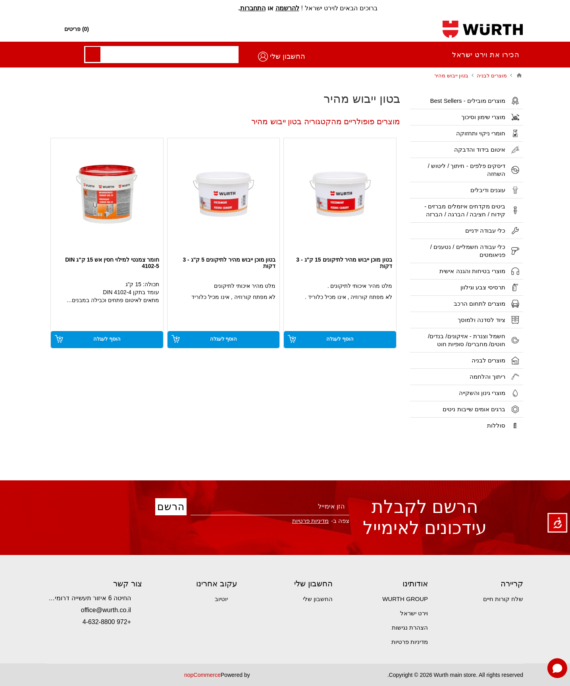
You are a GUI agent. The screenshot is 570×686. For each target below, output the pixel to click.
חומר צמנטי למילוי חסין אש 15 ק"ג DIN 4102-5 (112, 262)
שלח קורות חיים (503, 598)
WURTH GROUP (405, 598)
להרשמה (287, 8)
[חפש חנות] (286, 29)
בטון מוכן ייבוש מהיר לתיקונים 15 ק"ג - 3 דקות (344, 262)
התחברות (253, 8)
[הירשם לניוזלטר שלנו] (270, 506)
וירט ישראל (414, 613)
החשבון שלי (76, 56)
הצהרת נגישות (410, 627)
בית (519, 75)
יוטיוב (221, 598)
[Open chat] (557, 668)
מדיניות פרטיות (310, 520)
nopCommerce (202, 675)
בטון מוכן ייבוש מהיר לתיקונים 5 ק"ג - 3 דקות (229, 262)
